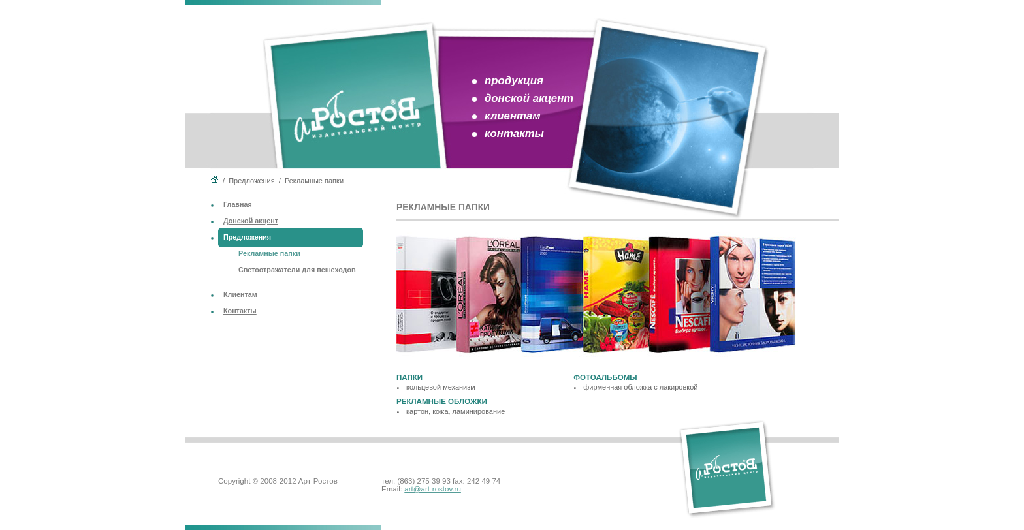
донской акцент (529, 98)
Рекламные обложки (441, 401)
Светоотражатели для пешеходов (297, 269)
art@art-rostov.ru (432, 489)
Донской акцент (250, 221)
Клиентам (240, 294)
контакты (514, 133)
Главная (237, 204)
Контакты (240, 311)
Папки (409, 377)
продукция (514, 80)
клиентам (513, 116)
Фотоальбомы (605, 377)
